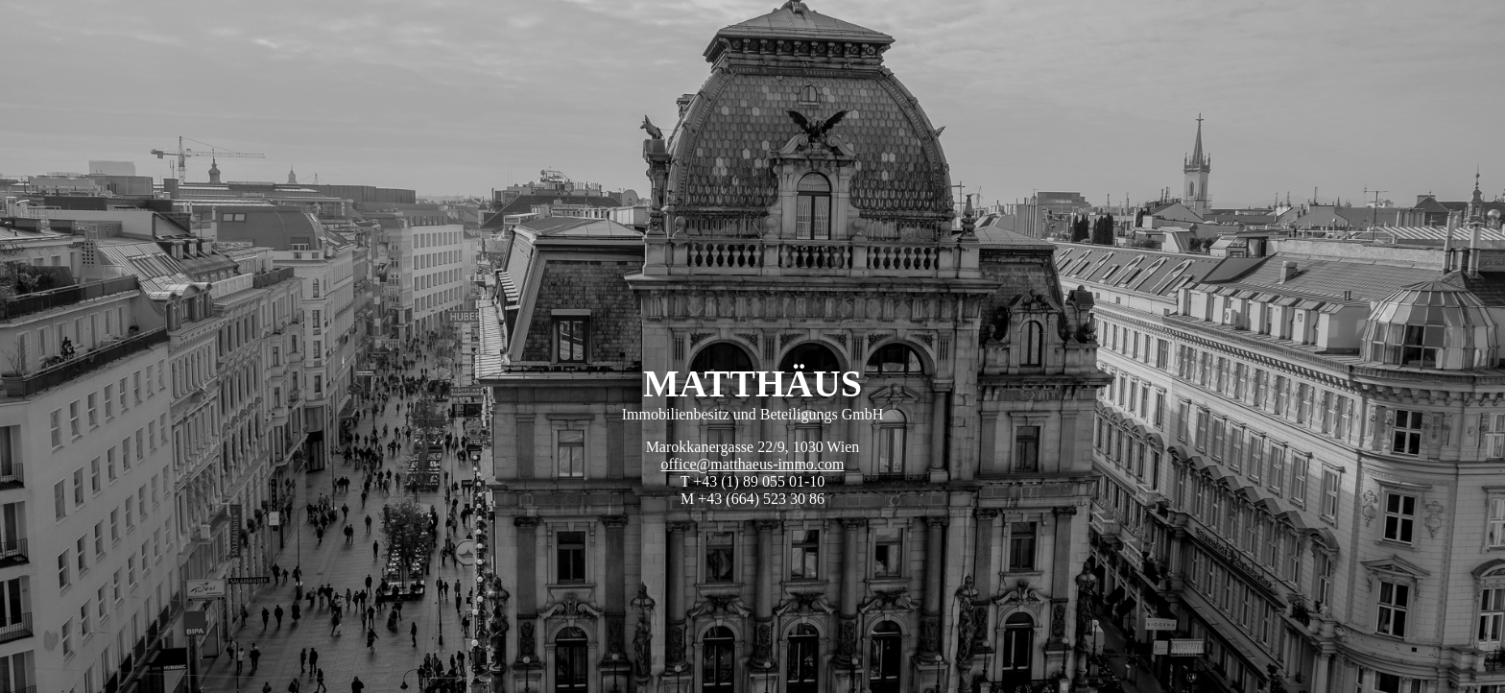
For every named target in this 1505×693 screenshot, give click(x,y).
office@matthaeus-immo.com (753, 464)
